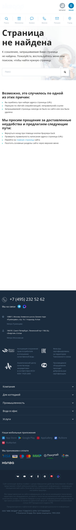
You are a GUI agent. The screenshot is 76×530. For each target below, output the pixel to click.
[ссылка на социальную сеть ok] (38, 476)
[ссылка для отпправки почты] (57, 20)
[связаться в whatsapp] (31, 20)
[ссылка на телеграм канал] (19, 307)
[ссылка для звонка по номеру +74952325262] (44, 20)
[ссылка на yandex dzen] (44, 476)
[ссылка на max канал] (24, 306)
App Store (11, 438)
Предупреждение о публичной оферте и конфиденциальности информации (38, 507)
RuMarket (11, 442)
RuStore (63, 438)
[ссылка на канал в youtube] (24, 476)
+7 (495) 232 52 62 (23, 299)
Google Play (28, 438)
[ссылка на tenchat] (51, 476)
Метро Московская (15, 338)
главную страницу (26, 140)
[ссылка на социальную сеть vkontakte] (17, 476)
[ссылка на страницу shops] (19, 20)
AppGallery (46, 438)
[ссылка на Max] (58, 476)
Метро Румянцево (15, 324)
